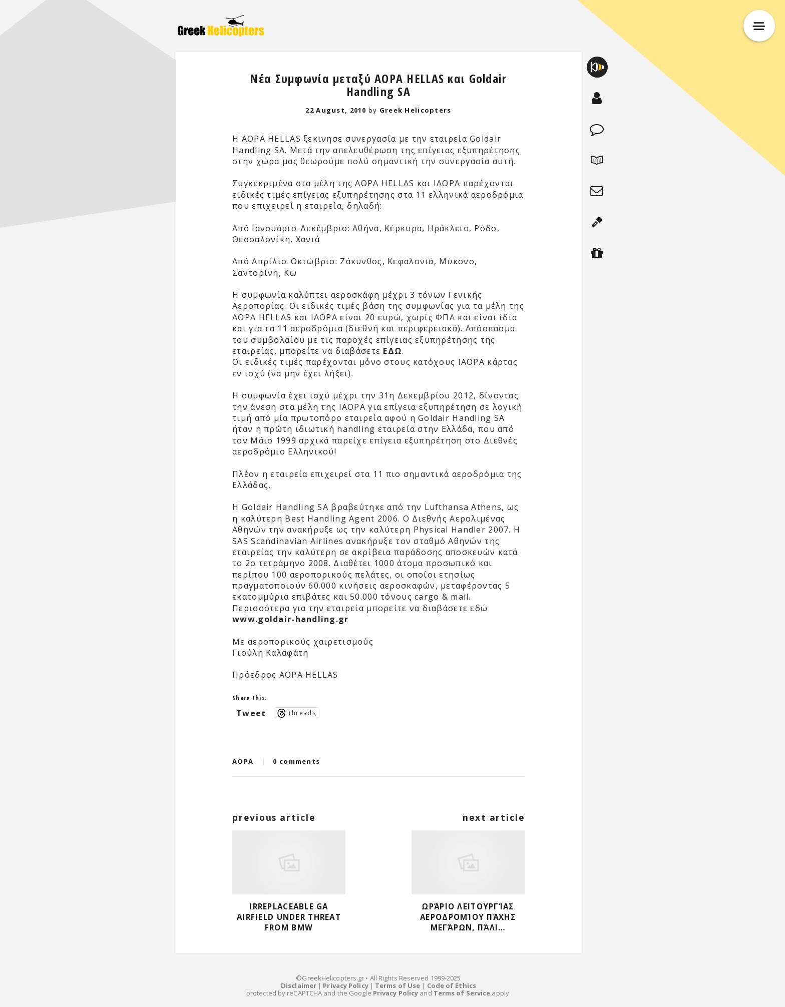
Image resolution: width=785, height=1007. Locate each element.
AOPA (242, 761)
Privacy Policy (345, 985)
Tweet (251, 712)
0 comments (296, 761)
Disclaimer (298, 985)
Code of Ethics (451, 985)
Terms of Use (397, 985)
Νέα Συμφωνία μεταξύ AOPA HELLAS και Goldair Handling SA (378, 85)
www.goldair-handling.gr (290, 619)
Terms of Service (462, 992)
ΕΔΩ (392, 350)
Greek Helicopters (415, 110)
